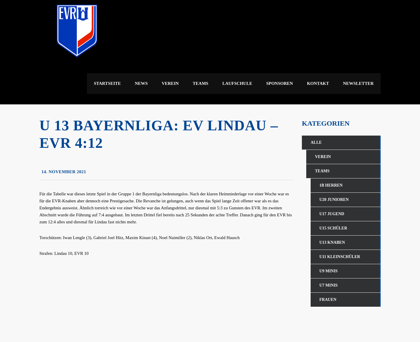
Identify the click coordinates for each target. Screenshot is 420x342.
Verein (323, 157)
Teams (322, 171)
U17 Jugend (331, 214)
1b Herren (331, 185)
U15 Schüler (333, 228)
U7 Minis (328, 285)
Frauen (327, 299)
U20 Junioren (334, 199)
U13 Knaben (332, 242)
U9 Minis (328, 271)
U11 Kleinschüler (339, 257)
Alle (316, 142)
